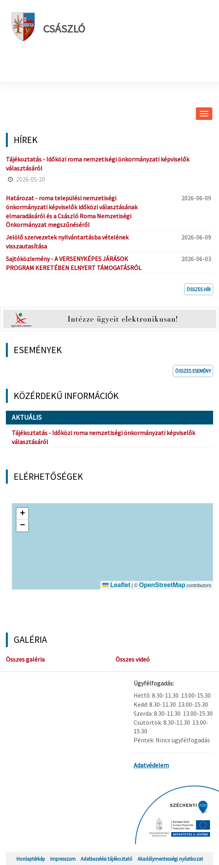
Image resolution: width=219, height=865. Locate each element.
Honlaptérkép (30, 859)
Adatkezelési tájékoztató (106, 859)
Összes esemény (193, 371)
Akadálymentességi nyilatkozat (170, 859)
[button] (22, 514)
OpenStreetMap (162, 585)
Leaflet (116, 585)
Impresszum (63, 859)
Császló (48, 27)
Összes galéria (25, 659)
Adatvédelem (151, 765)
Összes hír (198, 289)
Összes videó (133, 659)
